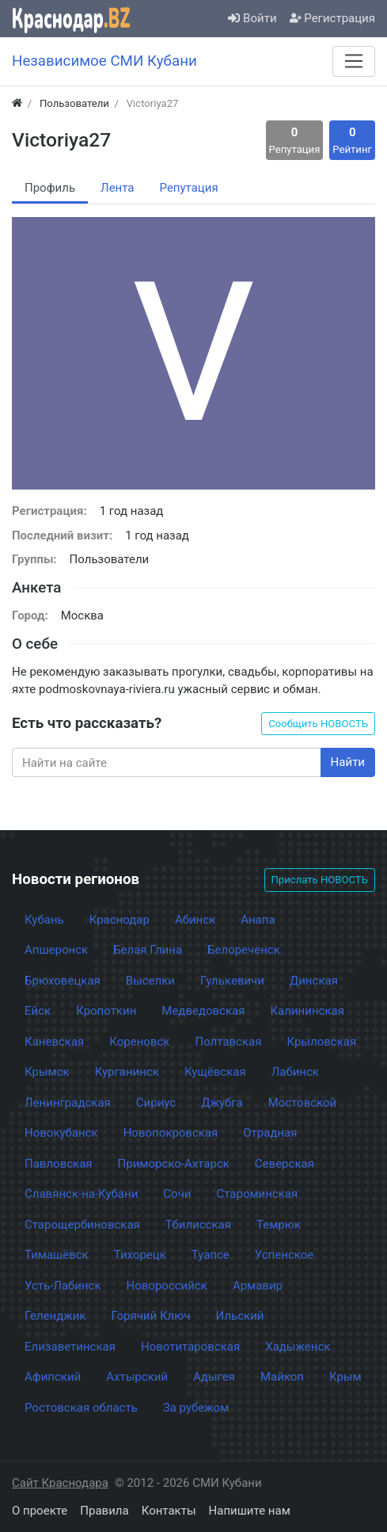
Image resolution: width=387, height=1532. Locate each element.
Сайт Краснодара (60, 1483)
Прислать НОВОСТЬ (319, 880)
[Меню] (353, 61)
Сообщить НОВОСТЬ (318, 724)
